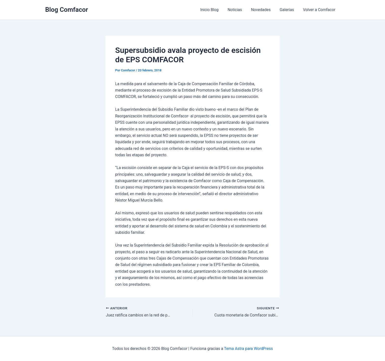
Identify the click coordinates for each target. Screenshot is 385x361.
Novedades (264, 9)
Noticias (239, 9)
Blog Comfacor (66, 9)
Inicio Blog (215, 9)
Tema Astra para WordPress (248, 348)
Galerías (288, 9)
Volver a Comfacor (319, 9)
